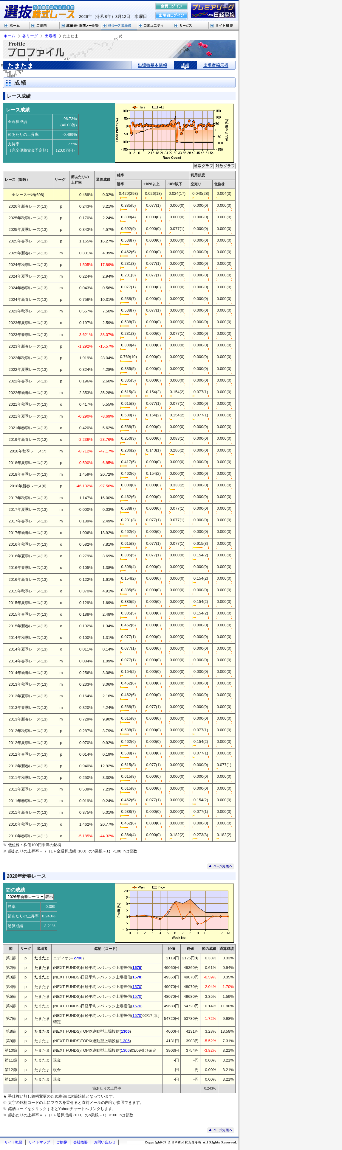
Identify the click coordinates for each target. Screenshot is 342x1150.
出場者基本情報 (152, 65)
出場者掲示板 (216, 65)
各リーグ (119, 26)
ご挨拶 (61, 1142)
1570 (136, 986)
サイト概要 (224, 26)
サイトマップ (39, 1142)
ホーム (15, 26)
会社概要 (80, 1142)
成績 (185, 65)
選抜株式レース (80, 26)
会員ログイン (171, 6)
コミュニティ (155, 26)
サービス (191, 26)
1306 (125, 1041)
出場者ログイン (171, 15)
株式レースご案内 (45, 26)
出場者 (50, 36)
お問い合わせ (104, 1142)
